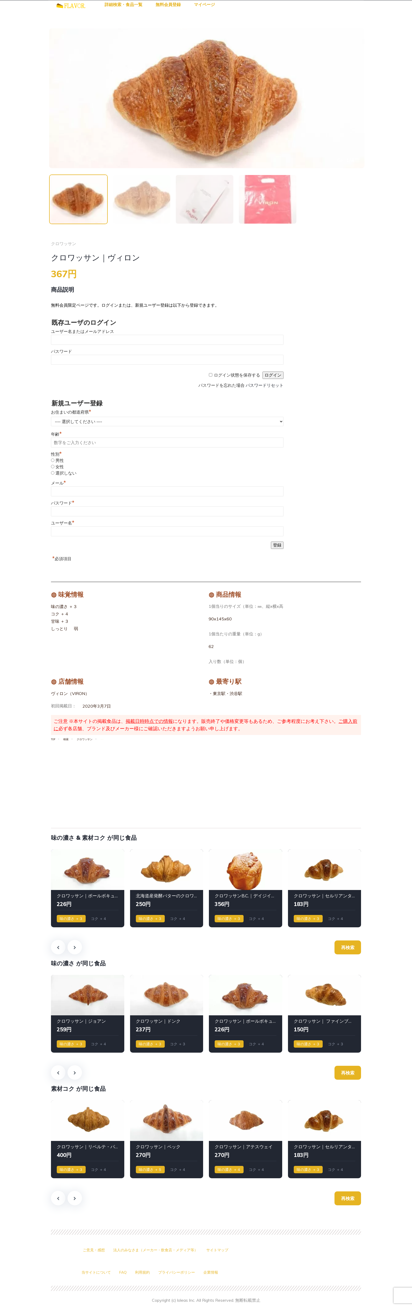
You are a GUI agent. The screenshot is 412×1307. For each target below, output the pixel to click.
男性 (59, 461)
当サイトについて (98, 1272)
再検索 (347, 948)
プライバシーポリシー (187, 1272)
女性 (59, 467)
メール (58, 484)
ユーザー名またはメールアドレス (82, 332)
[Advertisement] (206, 783)
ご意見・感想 (95, 1250)
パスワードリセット (265, 386)
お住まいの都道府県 (71, 413)
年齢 (56, 435)
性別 (56, 455)
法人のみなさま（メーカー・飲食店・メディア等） (164, 1250)
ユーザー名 (62, 524)
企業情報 (224, 1272)
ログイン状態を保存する (237, 376)
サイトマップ (234, 1250)
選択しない (65, 474)
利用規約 (148, 1272)
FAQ (127, 1272)
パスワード (61, 352)
